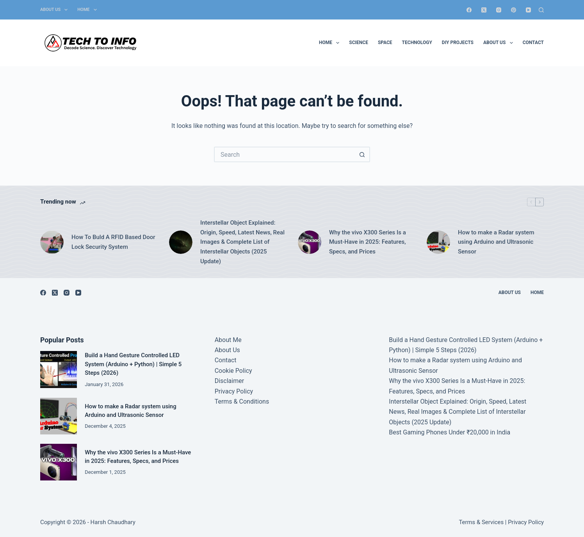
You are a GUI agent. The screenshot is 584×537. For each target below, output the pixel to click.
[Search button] (362, 154)
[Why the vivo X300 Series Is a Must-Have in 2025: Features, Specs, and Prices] (309, 242)
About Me (228, 340)
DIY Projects (458, 42)
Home (88, 9)
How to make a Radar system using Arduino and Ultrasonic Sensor (496, 242)
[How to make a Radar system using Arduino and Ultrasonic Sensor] (438, 242)
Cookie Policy (233, 370)
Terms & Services (481, 522)
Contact (533, 42)
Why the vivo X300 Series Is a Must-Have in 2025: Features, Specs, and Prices (367, 242)
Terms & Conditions (242, 401)
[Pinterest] (513, 9)
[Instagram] (498, 9)
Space (385, 42)
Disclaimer (229, 381)
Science (358, 42)
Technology (417, 42)
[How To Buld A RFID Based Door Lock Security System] (52, 242)
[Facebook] (469, 9)
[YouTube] (528, 9)
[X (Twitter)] (483, 9)
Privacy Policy (234, 391)
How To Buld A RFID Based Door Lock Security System (113, 242)
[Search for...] (284, 154)
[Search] (541, 9)
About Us (55, 9)
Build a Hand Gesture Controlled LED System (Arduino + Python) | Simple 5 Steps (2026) (133, 364)
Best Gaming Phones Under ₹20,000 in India (449, 432)
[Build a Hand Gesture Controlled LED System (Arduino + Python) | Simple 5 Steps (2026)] (58, 369)
